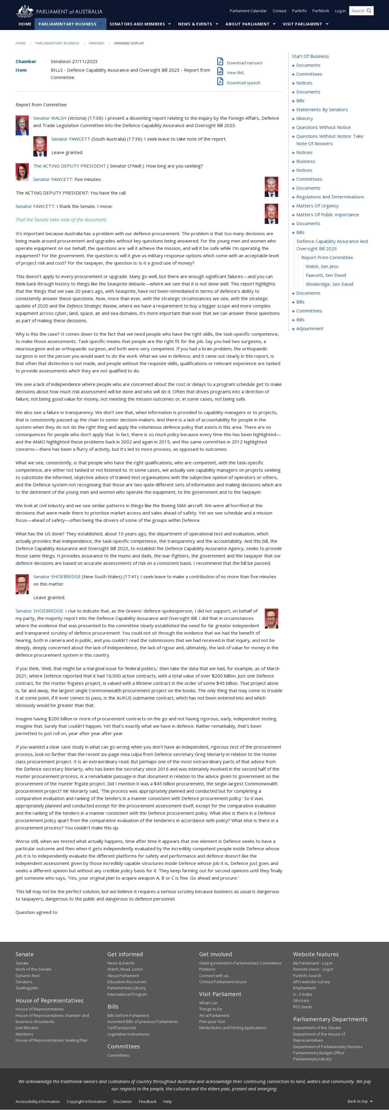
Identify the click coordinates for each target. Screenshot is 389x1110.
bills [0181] (300, 320)
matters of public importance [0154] (327, 215)
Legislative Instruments (128, 1034)
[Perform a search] (369, 11)
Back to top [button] (361, 1101)
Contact (279, 11)
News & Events (195, 24)
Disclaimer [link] (122, 1101)
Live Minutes (27, 1028)
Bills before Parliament (128, 1015)
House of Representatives (40, 1009)
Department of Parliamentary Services (328, 1046)
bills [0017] (300, 101)
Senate (22, 963)
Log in (340, 11)
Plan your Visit (212, 1022)
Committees (118, 1055)
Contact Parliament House (223, 982)
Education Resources (126, 982)
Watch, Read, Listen (125, 969)
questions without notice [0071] (323, 127)
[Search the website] (361, 11)
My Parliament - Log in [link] (313, 963)
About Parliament (248, 24)
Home (25, 24)
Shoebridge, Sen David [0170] (329, 284)
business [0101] (305, 161)
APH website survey (311, 982)
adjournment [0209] (310, 329)
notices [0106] (304, 170)
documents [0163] (308, 224)
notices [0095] (304, 152)
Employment (304, 988)
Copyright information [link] (87, 1101)
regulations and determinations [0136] (330, 197)
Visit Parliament (302, 24)
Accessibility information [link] (38, 1101)
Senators (24, 982)
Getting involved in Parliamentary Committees (240, 963)
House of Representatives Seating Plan (52, 1040)
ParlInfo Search (307, 975)
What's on (208, 1003)
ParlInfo (299, 11)
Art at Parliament (214, 1015)
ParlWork (320, 11)
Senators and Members (137, 24)
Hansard (96, 43)
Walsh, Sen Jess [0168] (322, 266)
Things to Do (210, 1009)
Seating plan (27, 988)
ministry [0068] (304, 118)
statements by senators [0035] (322, 110)
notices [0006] (304, 83)
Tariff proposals (122, 1028)
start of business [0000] (310, 56)
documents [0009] (308, 92)
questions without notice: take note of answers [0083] (329, 140)
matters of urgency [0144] (317, 206)
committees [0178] (309, 311)
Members (24, 1034)
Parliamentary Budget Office (318, 1053)
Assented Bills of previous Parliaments (142, 1022)
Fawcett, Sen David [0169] (326, 275)
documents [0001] (308, 65)
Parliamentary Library (126, 988)
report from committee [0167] (327, 258)
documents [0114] (308, 188)
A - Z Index (302, 994)
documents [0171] (308, 293)
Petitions (207, 969)
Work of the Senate (33, 969)
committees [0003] (309, 74)
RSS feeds (302, 1007)
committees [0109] (309, 179)
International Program (127, 994)
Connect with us (214, 975)
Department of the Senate (317, 1028)
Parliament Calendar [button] (248, 11)
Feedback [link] (148, 1101)
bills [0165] (300, 232)
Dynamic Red (27, 975)
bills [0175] (300, 302)
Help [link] (167, 1101)
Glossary (301, 1000)
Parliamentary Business (67, 24)
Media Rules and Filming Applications (233, 1028)
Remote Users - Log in (313, 969)
